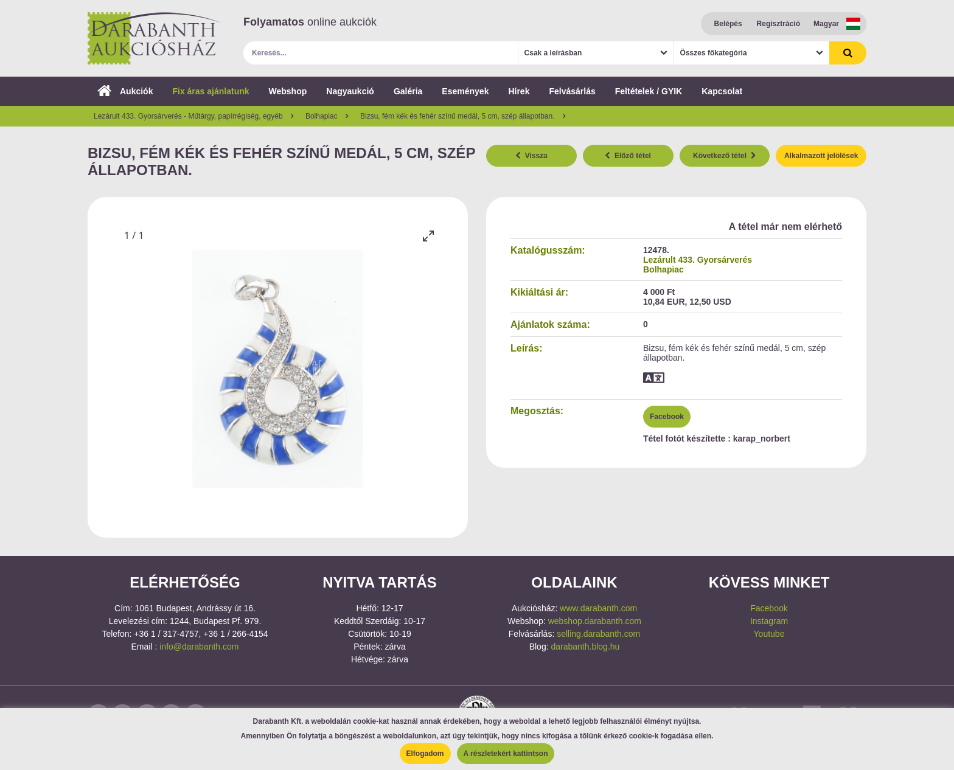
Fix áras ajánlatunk (210, 91)
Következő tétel (724, 155)
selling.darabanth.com (598, 634)
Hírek (518, 91)
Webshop (288, 91)
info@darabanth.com (198, 646)
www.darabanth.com (598, 608)
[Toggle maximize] (428, 235)
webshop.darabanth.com (594, 621)
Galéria (408, 91)
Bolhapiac (663, 269)
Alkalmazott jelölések (821, 155)
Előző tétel (628, 155)
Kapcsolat (722, 91)
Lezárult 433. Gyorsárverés (697, 260)
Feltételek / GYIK (648, 91)
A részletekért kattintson (506, 753)
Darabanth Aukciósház (154, 38)
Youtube (769, 634)
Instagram (769, 621)
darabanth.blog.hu (585, 646)
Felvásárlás (572, 91)
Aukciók (125, 91)
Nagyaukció (350, 91)
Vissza (531, 155)
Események (465, 91)
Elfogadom (425, 753)
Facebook (667, 416)
